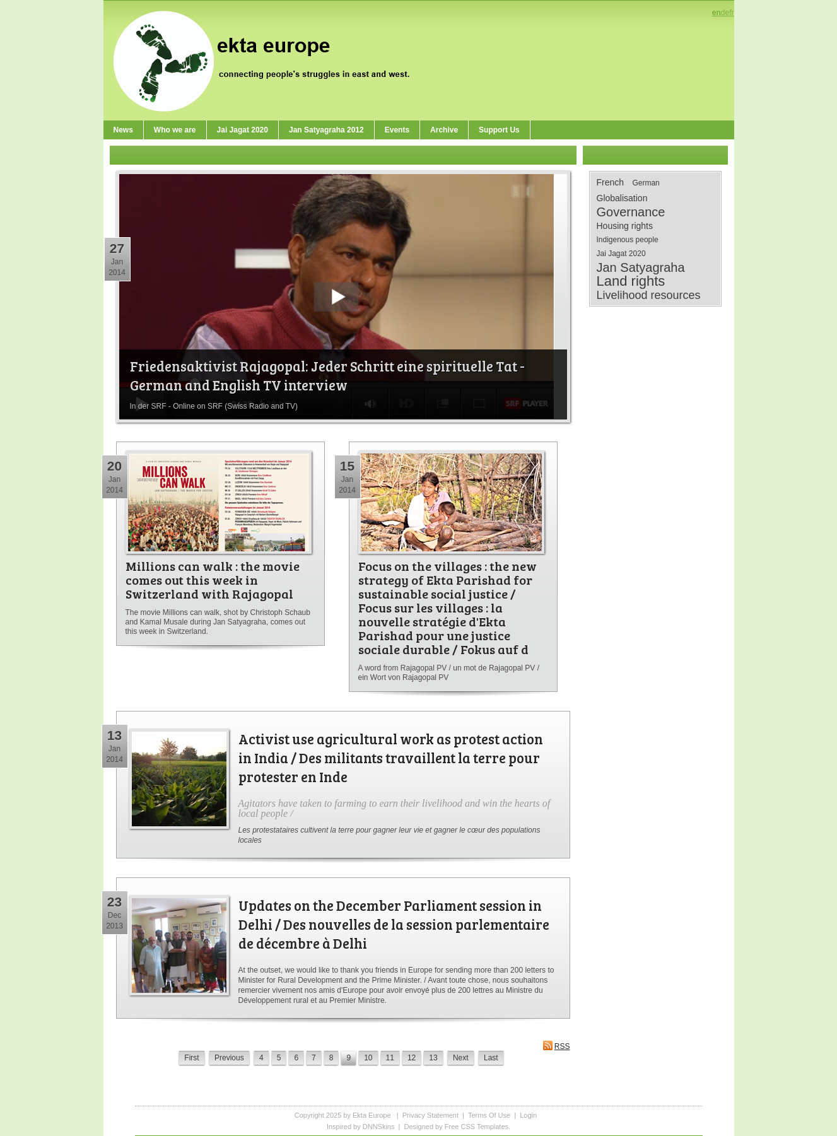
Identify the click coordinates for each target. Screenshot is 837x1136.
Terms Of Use (489, 1115)
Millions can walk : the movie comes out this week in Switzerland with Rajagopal (213, 579)
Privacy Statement (430, 1115)
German (645, 183)
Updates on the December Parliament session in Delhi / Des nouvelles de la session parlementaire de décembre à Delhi (393, 924)
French (610, 182)
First (191, 1057)
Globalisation (622, 198)
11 (390, 1057)
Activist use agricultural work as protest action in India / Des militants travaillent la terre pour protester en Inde (390, 757)
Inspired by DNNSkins (361, 1126)
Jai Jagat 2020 (621, 253)
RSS (556, 1045)
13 (433, 1057)
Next (461, 1057)
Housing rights (625, 226)
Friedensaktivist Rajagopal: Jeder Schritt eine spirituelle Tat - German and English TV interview (327, 375)
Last (491, 1057)
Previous (229, 1057)
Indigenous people (627, 239)
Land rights (631, 281)
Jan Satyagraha (641, 267)
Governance (631, 212)
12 (411, 1057)
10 (368, 1057)
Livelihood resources (649, 295)
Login (528, 1115)
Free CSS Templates (476, 1126)
